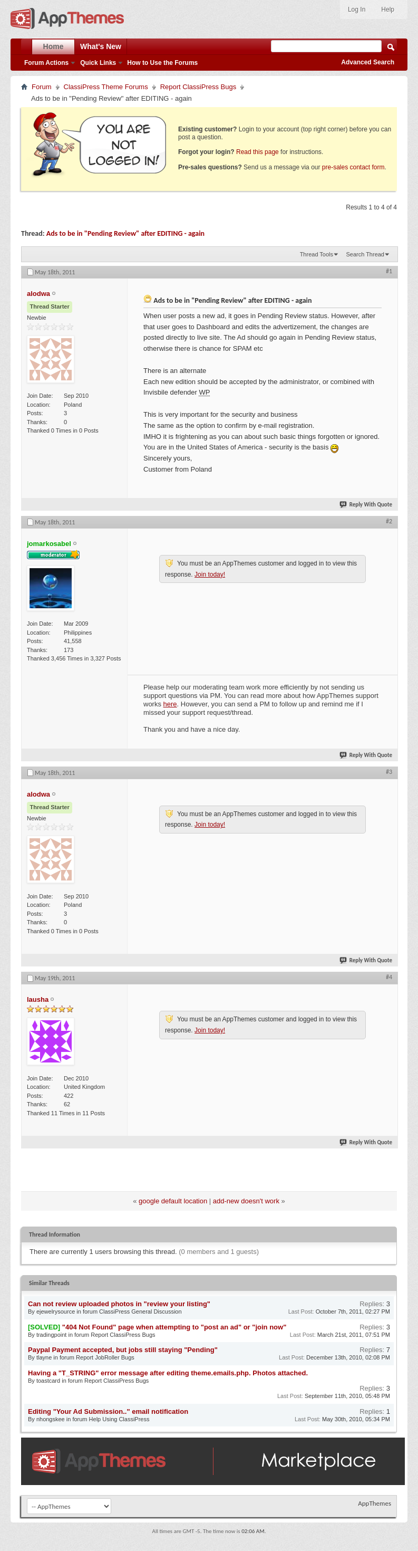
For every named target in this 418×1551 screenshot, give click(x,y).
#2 (389, 521)
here (170, 704)
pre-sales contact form (353, 167)
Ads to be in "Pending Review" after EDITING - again (125, 233)
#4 (389, 977)
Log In (356, 9)
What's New (100, 46)
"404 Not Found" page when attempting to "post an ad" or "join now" (174, 1327)
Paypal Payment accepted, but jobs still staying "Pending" (123, 1350)
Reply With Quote (366, 504)
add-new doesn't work (246, 1201)
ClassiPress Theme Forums (106, 87)
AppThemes (374, 1503)
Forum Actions (46, 62)
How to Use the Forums (162, 62)
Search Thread (365, 254)
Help (387, 9)
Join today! (210, 574)
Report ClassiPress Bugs (198, 87)
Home (53, 46)
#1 (389, 271)
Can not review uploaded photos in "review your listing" (119, 1304)
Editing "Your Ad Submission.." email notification (108, 1411)
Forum (42, 87)
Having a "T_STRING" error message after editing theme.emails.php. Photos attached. (168, 1373)
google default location (173, 1201)
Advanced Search (367, 62)
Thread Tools (316, 254)
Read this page (257, 152)
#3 (389, 772)
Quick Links (98, 62)
